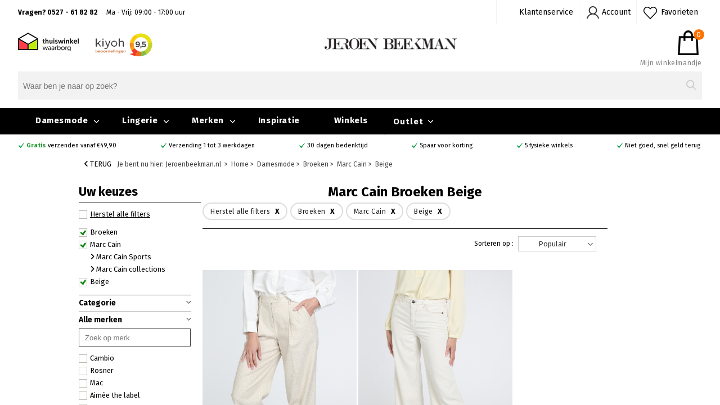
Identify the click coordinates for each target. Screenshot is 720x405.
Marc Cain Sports (121, 257)
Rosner (96, 370)
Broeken (98, 232)
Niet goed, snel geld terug (662, 145)
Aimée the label (109, 395)
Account (616, 12)
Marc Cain (100, 244)
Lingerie (140, 120)
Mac (91, 383)
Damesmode (61, 120)
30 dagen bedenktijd (337, 145)
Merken (208, 120)
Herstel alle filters (114, 214)
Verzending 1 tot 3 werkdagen (212, 145)
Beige (94, 281)
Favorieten (679, 12)
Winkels (351, 120)
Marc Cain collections (128, 269)
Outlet (408, 121)
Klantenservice (546, 12)
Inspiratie (279, 120)
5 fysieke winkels (549, 145)
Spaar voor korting (446, 145)
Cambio (96, 358)
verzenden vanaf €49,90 (71, 145)
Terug (97, 164)
